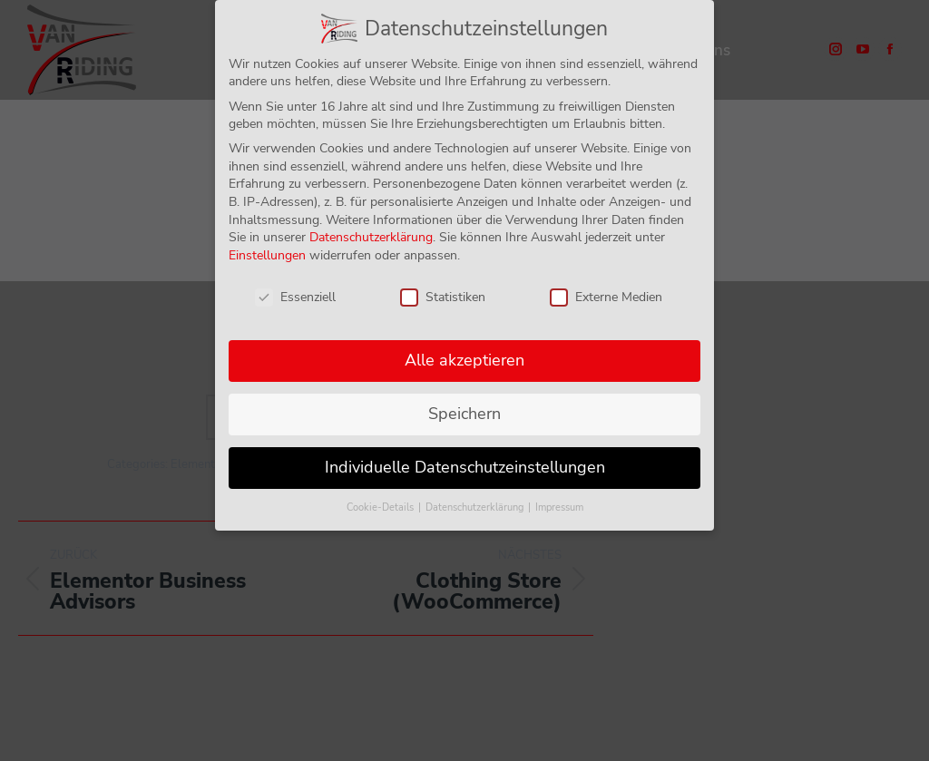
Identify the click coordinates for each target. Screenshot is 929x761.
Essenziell (295, 294)
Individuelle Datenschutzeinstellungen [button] (465, 465)
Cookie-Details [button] (381, 505)
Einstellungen (267, 253)
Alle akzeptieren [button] (464, 358)
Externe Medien (606, 294)
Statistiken (442, 294)
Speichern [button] (464, 412)
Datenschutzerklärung (371, 235)
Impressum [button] (559, 505)
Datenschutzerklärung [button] (475, 505)
